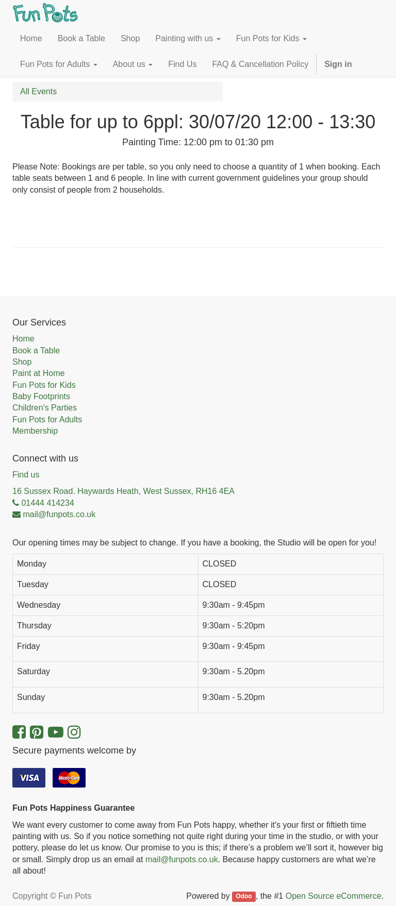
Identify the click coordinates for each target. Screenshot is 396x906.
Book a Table (36, 350)
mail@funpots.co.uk (181, 859)
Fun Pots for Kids (44, 385)
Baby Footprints (41, 396)
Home (23, 338)
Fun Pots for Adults (47, 419)
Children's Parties (44, 407)
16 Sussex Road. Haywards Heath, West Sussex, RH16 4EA (123, 491)
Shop (21, 361)
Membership (35, 430)
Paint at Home (38, 373)
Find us (25, 474)
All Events (38, 91)
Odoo (244, 896)
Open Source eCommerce (334, 896)
